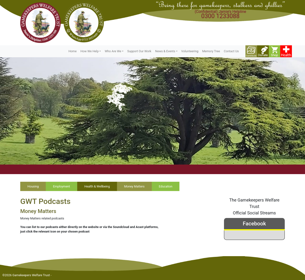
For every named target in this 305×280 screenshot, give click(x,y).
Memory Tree (211, 51)
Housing (33, 186)
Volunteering (189, 51)
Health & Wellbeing (97, 186)
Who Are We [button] (113, 51)
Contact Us (231, 51)
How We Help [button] (90, 51)
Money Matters (134, 186)
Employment (61, 186)
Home (72, 51)
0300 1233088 (220, 16)
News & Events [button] (165, 51)
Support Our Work (139, 51)
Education (166, 186)
